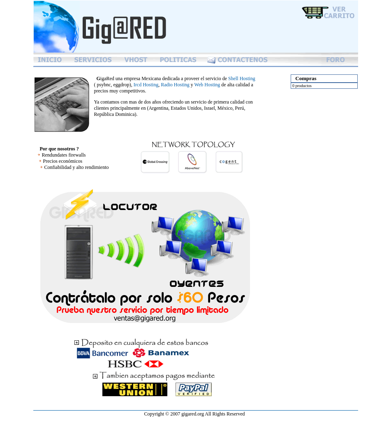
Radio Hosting (175, 85)
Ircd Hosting (146, 85)
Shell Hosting (241, 78)
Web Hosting (207, 85)
